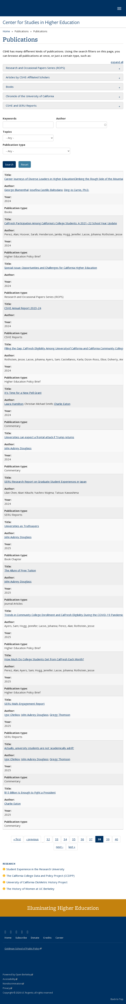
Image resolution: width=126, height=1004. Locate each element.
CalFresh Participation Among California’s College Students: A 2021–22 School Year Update (60, 223)
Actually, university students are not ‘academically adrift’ (39, 748)
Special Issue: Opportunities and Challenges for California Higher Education (50, 267)
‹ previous (33, 840)
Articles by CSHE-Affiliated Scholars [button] (28, 77)
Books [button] (10, 86)
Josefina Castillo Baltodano (46, 190)
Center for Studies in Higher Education (41, 22)
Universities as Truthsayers (21, 526)
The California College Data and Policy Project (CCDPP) (40, 875)
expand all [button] (117, 62)
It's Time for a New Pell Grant (23, 392)
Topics (7, 131)
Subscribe (21, 937)
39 (109, 840)
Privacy (7, 988)
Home (6, 31)
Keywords (9, 118)
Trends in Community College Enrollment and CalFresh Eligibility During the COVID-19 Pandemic (63, 615)
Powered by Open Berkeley (18, 974)
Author (61, 118)
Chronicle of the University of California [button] (30, 96)
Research (9, 863)
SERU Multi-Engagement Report (24, 703)
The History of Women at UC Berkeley (30, 889)
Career (59, 937)
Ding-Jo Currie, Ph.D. (76, 190)
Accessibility (10, 979)
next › (61, 847)
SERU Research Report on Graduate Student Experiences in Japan (45, 481)
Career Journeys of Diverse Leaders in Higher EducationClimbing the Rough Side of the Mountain (64, 179)
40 (117, 840)
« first (18, 840)
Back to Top (117, 999)
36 (83, 840)
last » (73, 847)
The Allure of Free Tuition (20, 570)
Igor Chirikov (12, 714)
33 (58, 840)
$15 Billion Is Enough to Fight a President (30, 792)
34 (66, 840)
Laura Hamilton (13, 404)
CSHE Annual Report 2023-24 (22, 308)
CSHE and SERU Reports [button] (21, 105)
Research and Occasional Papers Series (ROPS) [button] (35, 68)
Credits (47, 937)
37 (92, 840)
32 (49, 840)
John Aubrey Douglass (18, 448)
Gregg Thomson (60, 714)
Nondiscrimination (13, 983)
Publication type (14, 144)
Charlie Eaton (62, 404)
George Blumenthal (16, 190)
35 (75, 840)
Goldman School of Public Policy (23, 948)
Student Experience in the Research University (35, 869)
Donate (35, 937)
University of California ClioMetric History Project (36, 882)
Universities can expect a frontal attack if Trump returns (39, 437)
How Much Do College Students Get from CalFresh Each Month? (44, 659)
